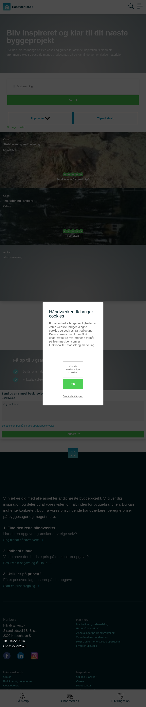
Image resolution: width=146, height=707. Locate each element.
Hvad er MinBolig (86, 645)
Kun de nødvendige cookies (73, 369)
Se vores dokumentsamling (92, 694)
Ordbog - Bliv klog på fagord (93, 689)
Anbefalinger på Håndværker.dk (95, 632)
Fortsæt (73, 434)
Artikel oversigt (12, 689)
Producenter (83, 685)
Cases (80, 681)
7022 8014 (17, 641)
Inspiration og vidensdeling (92, 624)
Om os (7, 676)
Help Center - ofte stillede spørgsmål (98, 641)
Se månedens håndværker (92, 637)
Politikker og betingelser (17, 681)
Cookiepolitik (11, 685)
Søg (73, 100)
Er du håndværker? (87, 628)
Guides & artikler (86, 676)
